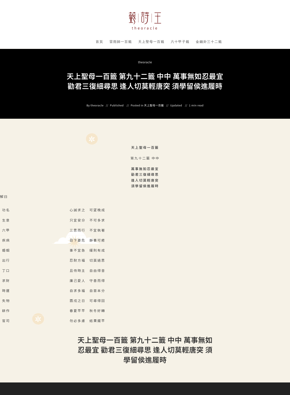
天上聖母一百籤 (151, 42)
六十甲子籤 (180, 42)
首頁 (99, 42)
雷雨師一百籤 (120, 42)
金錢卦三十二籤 (209, 42)
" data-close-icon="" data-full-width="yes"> (132, 42)
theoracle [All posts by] (145, 62)
